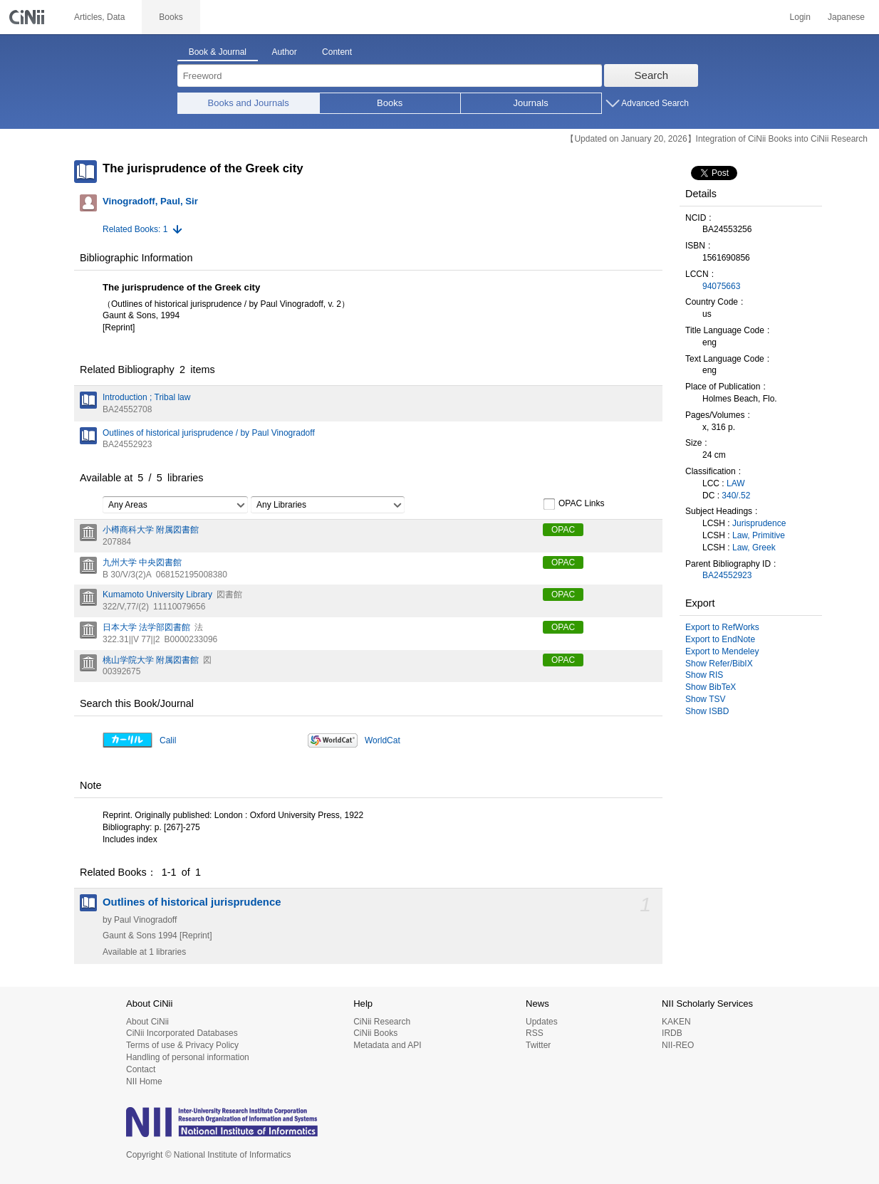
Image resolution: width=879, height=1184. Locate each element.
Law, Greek (754, 547)
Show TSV (705, 699)
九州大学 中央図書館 (142, 562)
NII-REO (678, 1045)
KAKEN (676, 1022)
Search (652, 75)
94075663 (721, 286)
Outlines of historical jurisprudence (192, 902)
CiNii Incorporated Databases (182, 1033)
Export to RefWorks (722, 627)
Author (283, 52)
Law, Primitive (758, 535)
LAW (736, 483)
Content (337, 52)
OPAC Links (573, 504)
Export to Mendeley (722, 651)
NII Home (144, 1081)
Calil (168, 740)
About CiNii (147, 1022)
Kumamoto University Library (157, 594)
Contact (140, 1069)
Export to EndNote (720, 639)
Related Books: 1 (135, 229)
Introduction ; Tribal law (146, 397)
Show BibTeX (710, 687)
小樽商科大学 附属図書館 (151, 530)
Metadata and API (387, 1045)
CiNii (28, 17)
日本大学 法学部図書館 (146, 627)
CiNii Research (381, 1022)
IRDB (672, 1033)
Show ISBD (707, 711)
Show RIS (704, 675)
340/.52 (736, 496)
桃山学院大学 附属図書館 (151, 660)
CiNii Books (375, 1033)
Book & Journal (217, 52)
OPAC (563, 530)
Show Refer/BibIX (719, 664)
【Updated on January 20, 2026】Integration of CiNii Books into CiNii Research (717, 139)
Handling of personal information (187, 1057)
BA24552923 (726, 575)
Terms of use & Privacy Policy (182, 1045)
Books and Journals (248, 103)
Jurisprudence (759, 523)
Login (800, 17)
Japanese (846, 17)
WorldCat (382, 740)
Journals (531, 103)
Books (389, 103)
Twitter (538, 1045)
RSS (534, 1033)
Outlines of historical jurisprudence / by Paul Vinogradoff (209, 433)
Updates (542, 1022)
